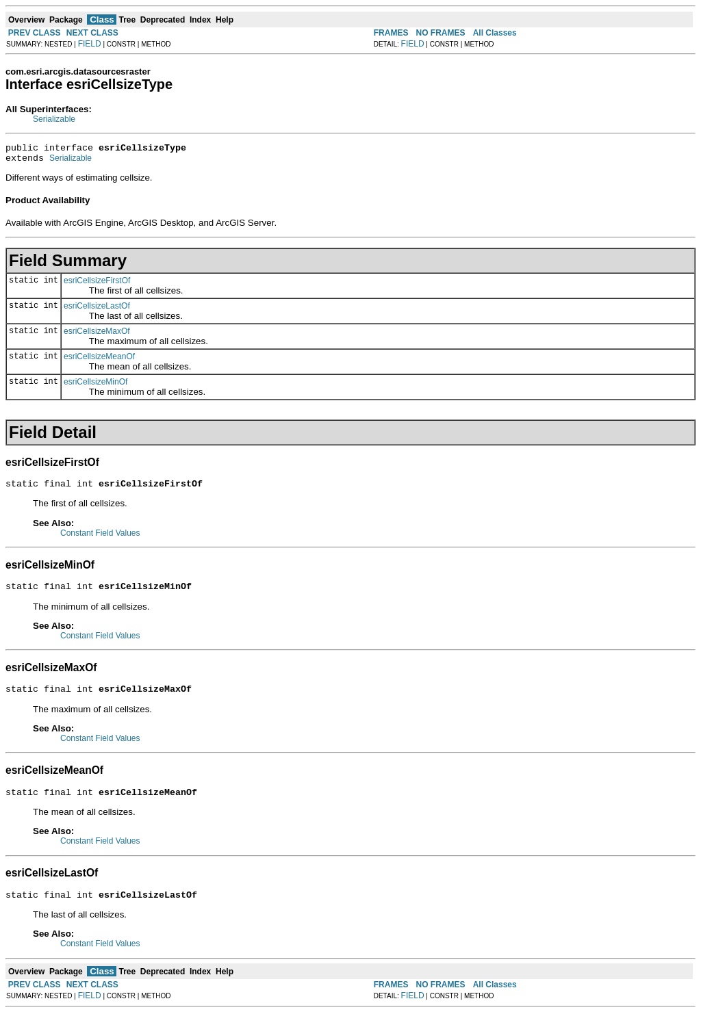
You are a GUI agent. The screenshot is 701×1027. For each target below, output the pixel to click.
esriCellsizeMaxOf (97, 335)
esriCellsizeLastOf (97, 310)
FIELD (89, 44)
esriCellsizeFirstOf (97, 284)
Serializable (54, 119)
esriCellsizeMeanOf (99, 360)
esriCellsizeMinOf (95, 386)
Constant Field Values (100, 539)
